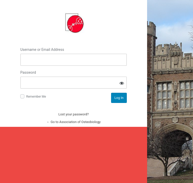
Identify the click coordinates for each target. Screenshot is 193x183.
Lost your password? (73, 114)
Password (28, 72)
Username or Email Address (42, 50)
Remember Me (36, 96)
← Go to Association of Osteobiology (73, 122)
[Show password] (122, 83)
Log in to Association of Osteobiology (73, 22)
